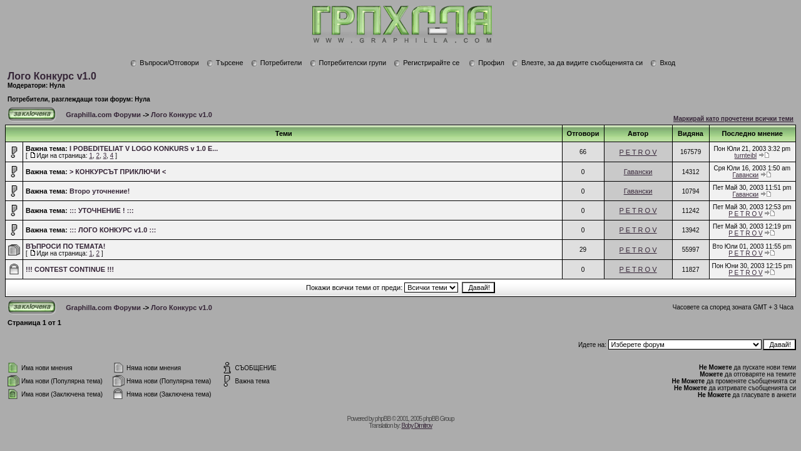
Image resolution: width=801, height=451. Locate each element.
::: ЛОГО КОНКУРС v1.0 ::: (112, 230)
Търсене (225, 62)
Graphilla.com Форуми (103, 114)
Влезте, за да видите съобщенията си (577, 62)
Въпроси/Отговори (164, 62)
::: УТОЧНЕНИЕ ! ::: (101, 210)
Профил (486, 62)
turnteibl (746, 155)
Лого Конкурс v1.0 (52, 76)
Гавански (638, 171)
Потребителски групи (348, 62)
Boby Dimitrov (416, 425)
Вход (662, 62)
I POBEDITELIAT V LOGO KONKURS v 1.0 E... (143, 148)
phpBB (382, 418)
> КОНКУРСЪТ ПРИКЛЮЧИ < (117, 171)
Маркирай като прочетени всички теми (733, 118)
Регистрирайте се (426, 62)
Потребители (276, 62)
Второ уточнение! (99, 191)
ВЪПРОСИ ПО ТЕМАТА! (65, 246)
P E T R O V (638, 152)
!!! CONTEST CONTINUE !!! (70, 269)
